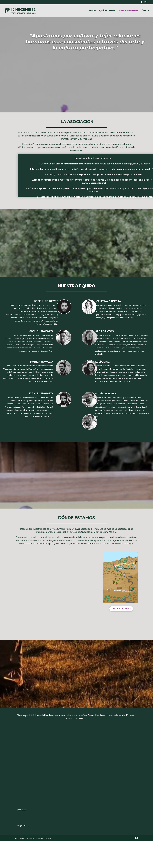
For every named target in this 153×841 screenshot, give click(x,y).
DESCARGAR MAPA (121, 608)
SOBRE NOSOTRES (128, 11)
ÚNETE (145, 11)
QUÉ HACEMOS (107, 11)
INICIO (92, 11)
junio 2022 (21, 810)
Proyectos (21, 826)
